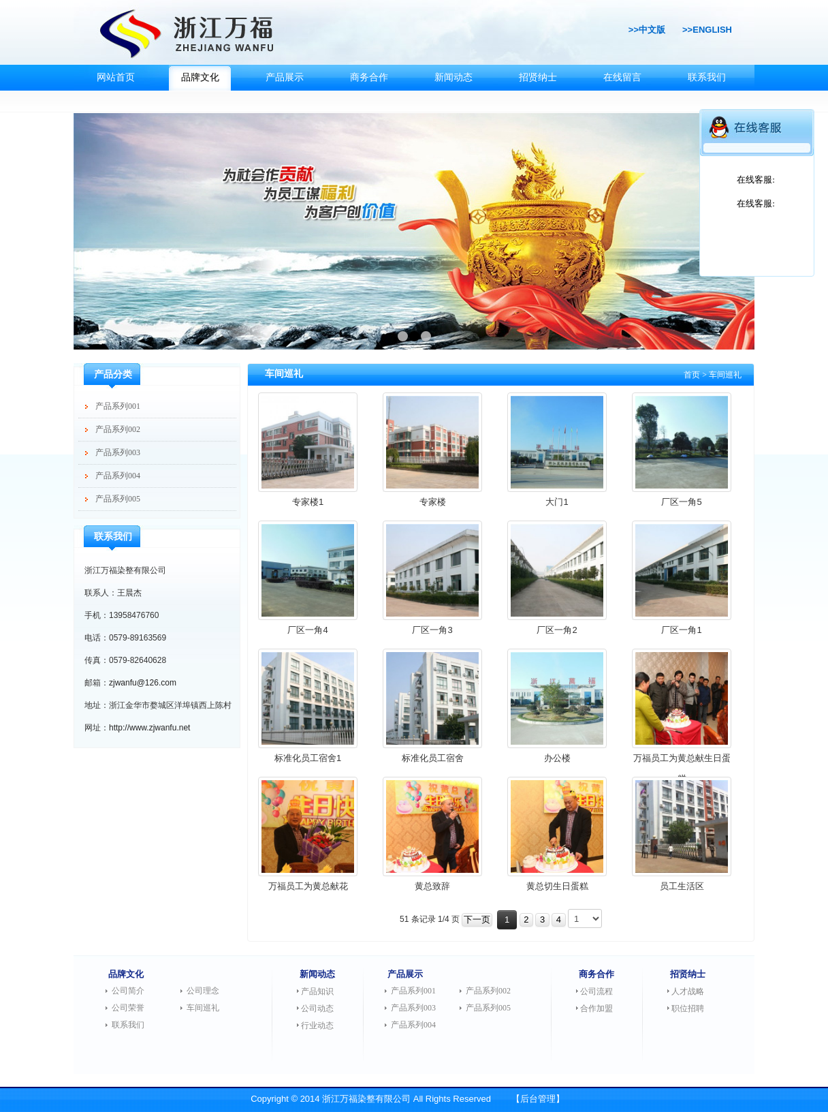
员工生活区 (682, 886)
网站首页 (116, 77)
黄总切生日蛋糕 (557, 886)
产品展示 (285, 77)
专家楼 (432, 502)
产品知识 (317, 991)
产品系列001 (117, 406)
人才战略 (687, 991)
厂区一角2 (557, 630)
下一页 (477, 919)
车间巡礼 (203, 1008)
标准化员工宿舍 (433, 758)
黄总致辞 (432, 886)
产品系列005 (117, 499)
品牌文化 (200, 77)
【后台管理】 (537, 1099)
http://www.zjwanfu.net (149, 727)
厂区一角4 (307, 630)
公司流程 (596, 991)
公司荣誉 (128, 1008)
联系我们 (707, 77)
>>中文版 (646, 30)
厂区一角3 (432, 630)
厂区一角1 (681, 630)
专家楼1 (307, 502)
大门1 (556, 502)
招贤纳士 (538, 77)
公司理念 (203, 990)
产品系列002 (117, 429)
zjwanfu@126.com (142, 683)
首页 (692, 375)
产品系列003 (117, 452)
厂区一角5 (681, 502)
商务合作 (369, 77)
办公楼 (557, 758)
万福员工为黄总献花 (308, 886)
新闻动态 (453, 77)
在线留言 (622, 77)
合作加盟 (596, 1008)
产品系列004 (117, 475)
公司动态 (317, 1008)
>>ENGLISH (707, 30)
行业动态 (317, 1025)
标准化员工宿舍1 (307, 758)
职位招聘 (687, 1008)
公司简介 (128, 990)
